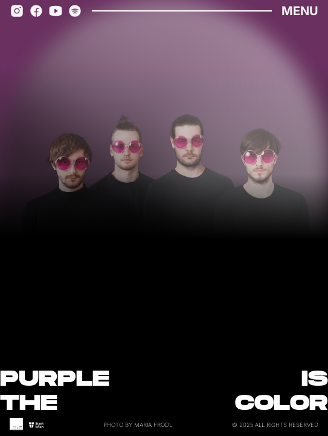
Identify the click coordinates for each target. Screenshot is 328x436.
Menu (299, 11)
